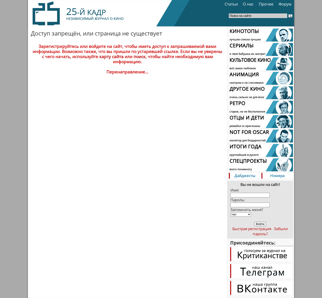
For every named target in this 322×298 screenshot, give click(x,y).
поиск (139, 56)
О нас (248, 4)
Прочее (266, 4)
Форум (285, 4)
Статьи (231, 4)
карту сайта (111, 56)
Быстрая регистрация (251, 228)
